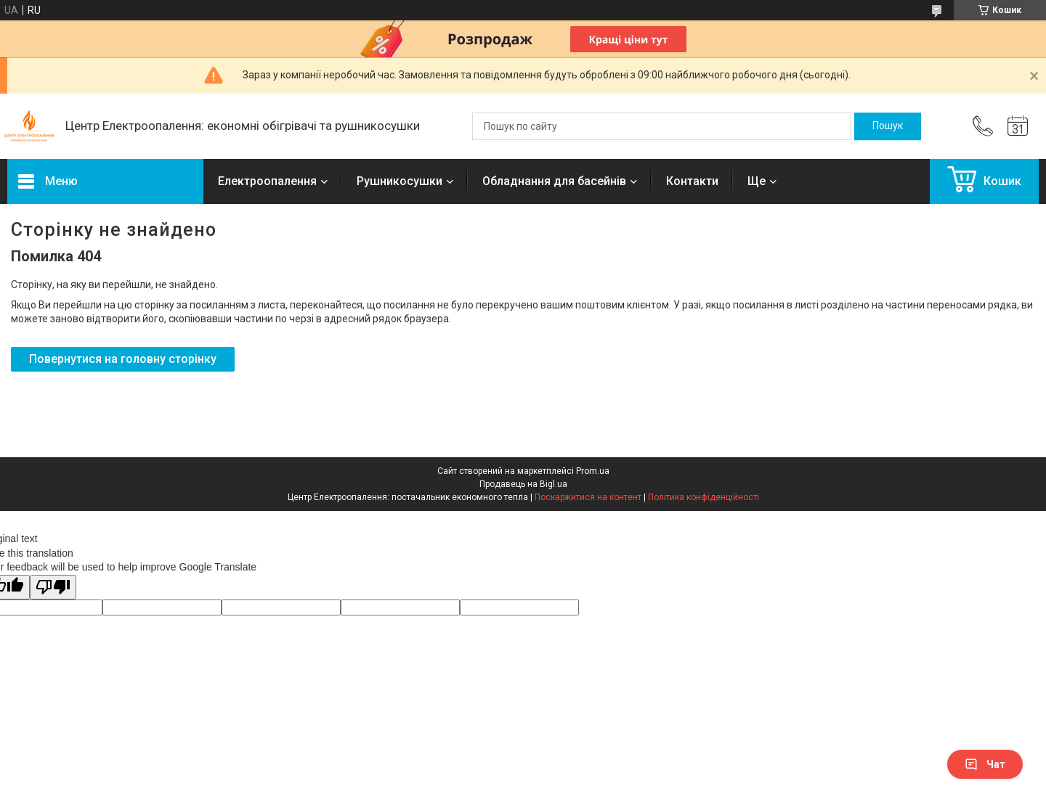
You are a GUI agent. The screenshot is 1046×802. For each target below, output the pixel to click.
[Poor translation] (53, 587)
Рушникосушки (399, 181)
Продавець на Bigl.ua (523, 484)
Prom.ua (592, 471)
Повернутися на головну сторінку (122, 359)
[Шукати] (887, 126)
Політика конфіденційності (703, 497)
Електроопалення (267, 181)
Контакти (692, 181)
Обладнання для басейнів (554, 181)
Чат (985, 764)
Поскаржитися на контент (588, 497)
